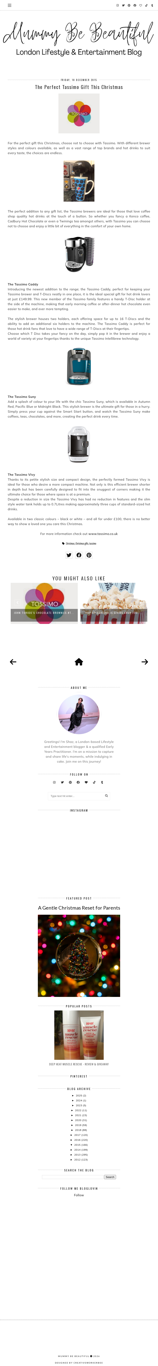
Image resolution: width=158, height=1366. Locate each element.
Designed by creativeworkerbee (79, 1362)
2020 (78, 1120)
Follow (79, 1195)
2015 (77, 1144)
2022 (78, 1110)
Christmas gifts (82, 543)
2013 (77, 1154)
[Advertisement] (100, 1234)
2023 (79, 1105)
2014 (77, 1149)
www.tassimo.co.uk (103, 534)
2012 (77, 1159)
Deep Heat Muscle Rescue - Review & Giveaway (79, 1064)
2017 (77, 1134)
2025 (79, 1095)
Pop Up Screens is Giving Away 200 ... (114, 612)
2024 (79, 1100)
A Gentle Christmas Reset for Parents (79, 908)
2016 (77, 1139)
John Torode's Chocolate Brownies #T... (44, 612)
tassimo (92, 543)
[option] (44, 603)
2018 (78, 1130)
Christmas (70, 543)
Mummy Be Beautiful (73, 1356)
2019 (78, 1125)
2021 (78, 1115)
